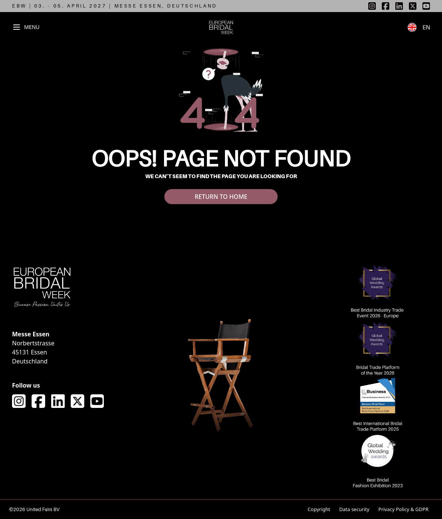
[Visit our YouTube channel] (97, 401)
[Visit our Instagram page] (19, 401)
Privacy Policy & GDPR (403, 509)
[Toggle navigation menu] (25, 27)
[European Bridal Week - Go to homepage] (221, 27)
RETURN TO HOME (220, 196)
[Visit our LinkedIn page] (58, 401)
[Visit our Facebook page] (38, 401)
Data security (354, 509)
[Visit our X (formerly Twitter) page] (77, 401)
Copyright (319, 509)
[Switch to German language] (415, 27)
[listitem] (372, 6)
